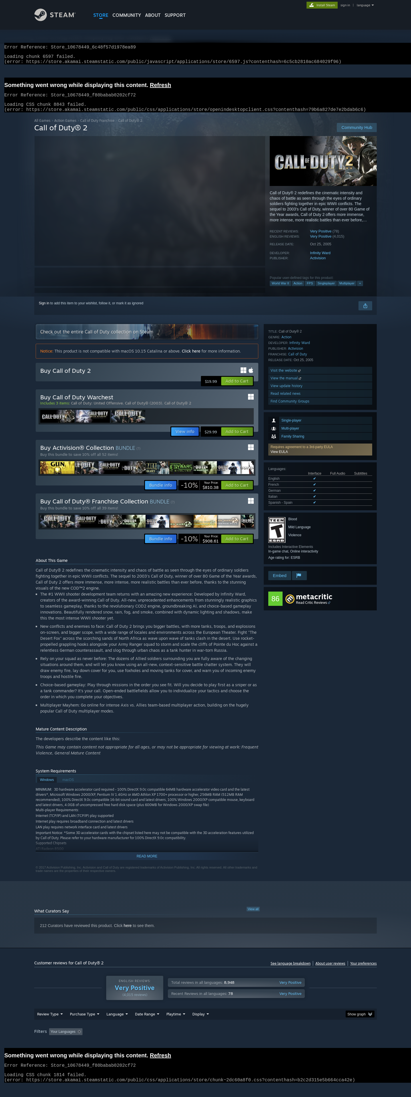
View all (253, 916)
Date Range (145, 1025)
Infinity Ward (320, 260)
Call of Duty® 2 (177, 410)
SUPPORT (175, 15)
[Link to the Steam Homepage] (59, 19)
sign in (345, 5)
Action (298, 290)
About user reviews (330, 970)
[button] (320, 368)
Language (115, 1025)
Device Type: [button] (327, 1043)
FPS (310, 290)
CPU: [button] (283, 1043)
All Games (42, 127)
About (153, 15)
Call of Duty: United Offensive (97, 410)
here (128, 932)
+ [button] (360, 290)
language (363, 5)
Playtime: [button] (165, 1043)
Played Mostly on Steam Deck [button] (206, 1043)
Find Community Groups (290, 562)
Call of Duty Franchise (97, 127)
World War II (280, 290)
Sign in (44, 310)
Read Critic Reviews (311, 609)
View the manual (286, 539)
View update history (287, 547)
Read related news (286, 554)
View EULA (279, 371)
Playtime (173, 1025)
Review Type (48, 1025)
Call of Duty (297, 515)
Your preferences (363, 970)
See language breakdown (291, 970)
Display (198, 1025)
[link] (199, 492)
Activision (318, 265)
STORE (100, 15)
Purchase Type (82, 1025)
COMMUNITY (126, 15)
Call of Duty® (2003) (143, 410)
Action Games (65, 127)
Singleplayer (326, 290)
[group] (205, 1043)
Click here (191, 357)
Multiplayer (346, 290)
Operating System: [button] (253, 1043)
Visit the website (286, 531)
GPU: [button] (302, 1043)
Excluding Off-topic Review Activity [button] (120, 1043)
